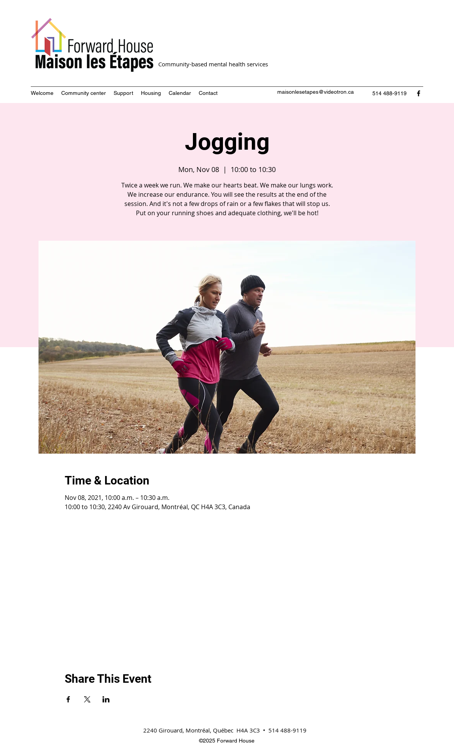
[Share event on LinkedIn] (106, 699)
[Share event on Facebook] (68, 699)
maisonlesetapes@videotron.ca (315, 92)
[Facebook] (418, 93)
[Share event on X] (87, 699)
